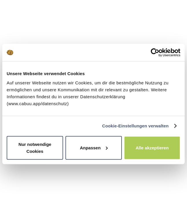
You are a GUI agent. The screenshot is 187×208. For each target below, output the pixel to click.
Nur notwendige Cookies (35, 147)
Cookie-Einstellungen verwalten (135, 125)
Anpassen (94, 147)
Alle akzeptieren (151, 147)
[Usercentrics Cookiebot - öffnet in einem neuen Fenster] (155, 52)
